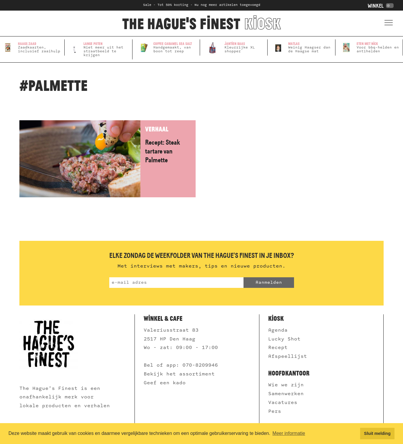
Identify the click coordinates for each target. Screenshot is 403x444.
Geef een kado (165, 383)
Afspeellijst (289, 356)
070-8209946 (201, 365)
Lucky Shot (284, 339)
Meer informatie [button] (289, 433)
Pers (276, 411)
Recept (278, 347)
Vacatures (284, 402)
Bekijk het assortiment (179, 374)
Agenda (278, 330)
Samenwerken (287, 394)
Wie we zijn (287, 385)
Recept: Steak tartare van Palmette (162, 151)
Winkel (381, 6)
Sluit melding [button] (377, 433)
